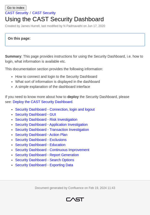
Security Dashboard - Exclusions (40, 140)
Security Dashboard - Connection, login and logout (55, 109)
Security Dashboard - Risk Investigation (46, 119)
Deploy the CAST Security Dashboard (42, 102)
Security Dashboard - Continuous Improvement (52, 150)
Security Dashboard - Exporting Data (44, 165)
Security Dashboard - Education (40, 145)
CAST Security (16, 13)
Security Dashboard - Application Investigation (51, 125)
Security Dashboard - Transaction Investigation (52, 130)
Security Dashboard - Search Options (44, 160)
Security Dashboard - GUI (35, 114)
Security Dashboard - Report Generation (47, 155)
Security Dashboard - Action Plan (41, 135)
